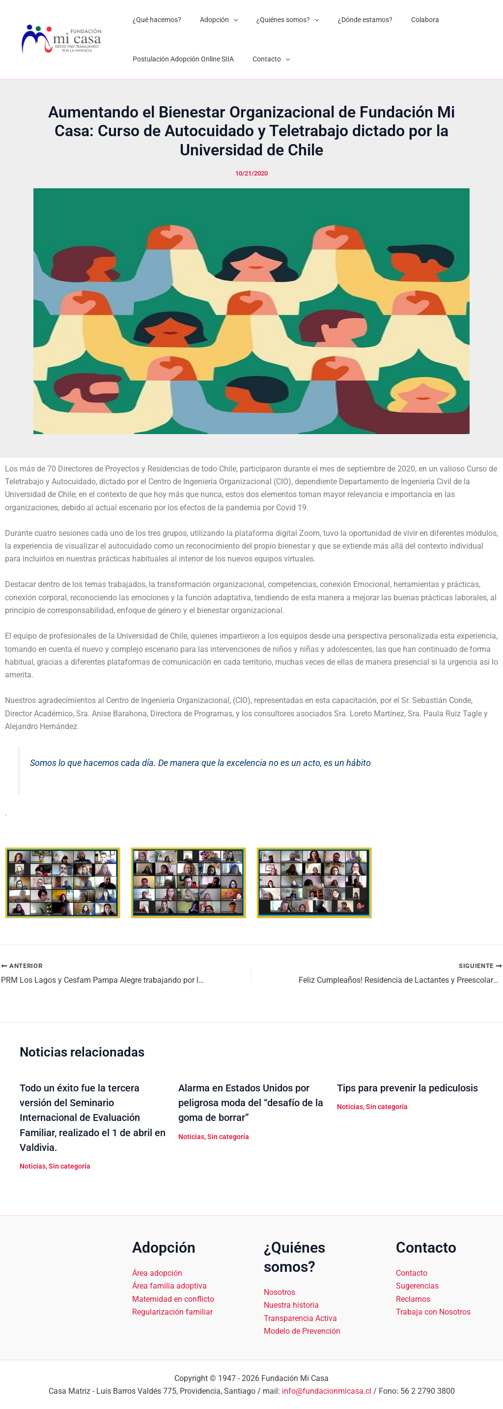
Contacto (263, 59)
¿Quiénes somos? (275, 19)
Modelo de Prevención (302, 1330)
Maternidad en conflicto (173, 1298)
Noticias (33, 1166)
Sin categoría (69, 1166)
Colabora (403, 20)
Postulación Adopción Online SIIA (180, 59)
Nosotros (279, 1291)
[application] (226, 19)
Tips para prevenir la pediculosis (407, 1088)
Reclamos (413, 1298)
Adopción (211, 19)
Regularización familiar (172, 1311)
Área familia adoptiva (169, 1285)
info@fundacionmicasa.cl (326, 1390)
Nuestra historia (291, 1304)
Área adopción (157, 1272)
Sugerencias (417, 1285)
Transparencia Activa (300, 1317)
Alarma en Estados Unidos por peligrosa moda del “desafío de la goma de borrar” (250, 1102)
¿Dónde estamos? (348, 20)
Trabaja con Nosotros (433, 1311)
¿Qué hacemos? (154, 20)
